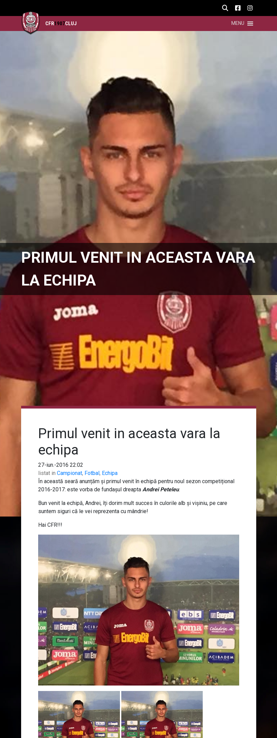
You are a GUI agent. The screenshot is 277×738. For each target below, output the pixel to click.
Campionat (69, 473)
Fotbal (91, 473)
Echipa (110, 473)
